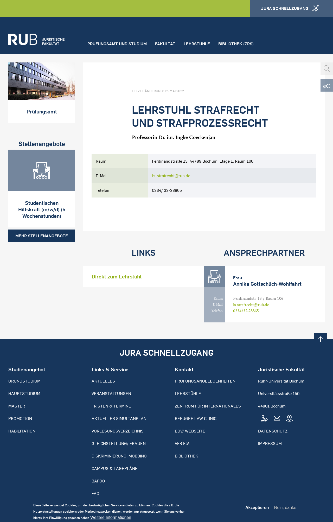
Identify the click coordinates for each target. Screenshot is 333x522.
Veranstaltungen (111, 393)
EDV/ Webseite (190, 431)
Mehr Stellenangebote (41, 235)
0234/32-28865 (246, 311)
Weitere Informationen (110, 520)
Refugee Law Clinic (195, 418)
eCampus (327, 85)
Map (289, 418)
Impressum (270, 443)
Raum (218, 298)
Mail (277, 418)
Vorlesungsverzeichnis (118, 431)
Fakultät (165, 43)
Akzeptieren (257, 510)
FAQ (95, 493)
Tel (264, 418)
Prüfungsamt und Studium (117, 43)
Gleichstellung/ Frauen (119, 443)
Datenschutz (272, 431)
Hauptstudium (24, 393)
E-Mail (218, 305)
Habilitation (21, 431)
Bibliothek (186, 456)
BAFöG (98, 480)
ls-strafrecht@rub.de (171, 175)
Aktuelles (103, 381)
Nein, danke (285, 509)
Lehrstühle (197, 43)
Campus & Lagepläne (115, 468)
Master (16, 406)
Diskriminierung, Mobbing (119, 456)
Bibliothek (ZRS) (236, 43)
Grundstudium (24, 381)
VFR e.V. (182, 443)
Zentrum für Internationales (208, 406)
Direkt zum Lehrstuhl (117, 276)
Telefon (217, 311)
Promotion (20, 418)
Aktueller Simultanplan (119, 418)
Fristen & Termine (111, 406)
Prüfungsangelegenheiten (205, 381)
